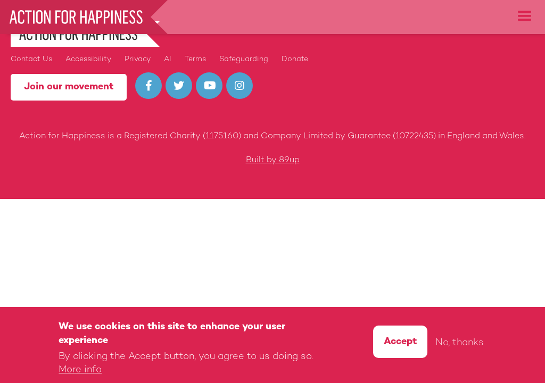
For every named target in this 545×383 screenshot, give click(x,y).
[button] (525, 16)
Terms (195, 59)
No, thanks (459, 344)
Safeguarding (243, 59)
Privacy (138, 59)
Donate (295, 59)
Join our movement (68, 87)
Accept (400, 343)
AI (167, 59)
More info (80, 372)
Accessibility (88, 59)
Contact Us (31, 59)
